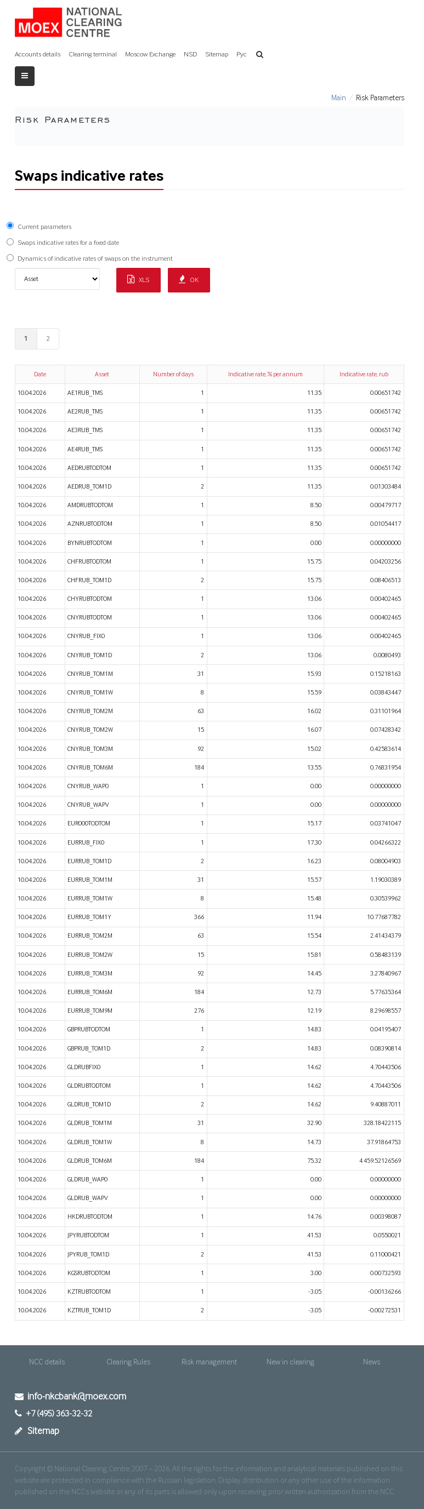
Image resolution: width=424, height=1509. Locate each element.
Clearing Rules (128, 1362)
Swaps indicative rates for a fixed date (68, 242)
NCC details (47, 1362)
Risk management (209, 1362)
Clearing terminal (93, 54)
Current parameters (44, 227)
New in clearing (290, 1362)
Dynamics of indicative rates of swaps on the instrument (95, 258)
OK (189, 279)
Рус (241, 54)
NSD (190, 54)
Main (338, 98)
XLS (138, 279)
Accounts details (37, 54)
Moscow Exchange (150, 54)
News (371, 1362)
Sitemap (216, 54)
